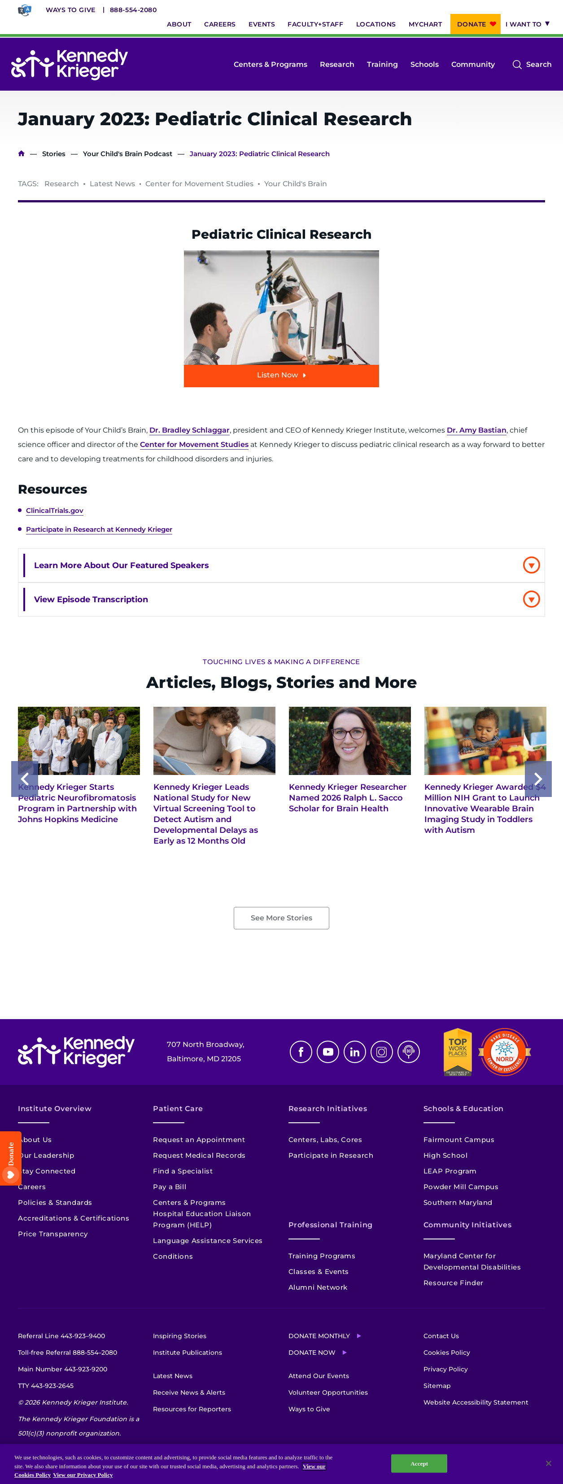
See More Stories (281, 918)
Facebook (301, 1052)
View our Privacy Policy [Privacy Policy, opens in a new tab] (83, 1474)
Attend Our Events (318, 1376)
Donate (471, 24)
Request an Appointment (199, 1139)
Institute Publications (187, 1352)
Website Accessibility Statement (475, 1402)
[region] (281, 1464)
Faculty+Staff (315, 24)
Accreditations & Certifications (74, 1218)
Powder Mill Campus (461, 1186)
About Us (35, 1139)
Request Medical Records (199, 1155)
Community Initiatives (467, 1225)
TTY (46, 1386)
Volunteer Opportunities (328, 1392)
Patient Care (178, 1108)
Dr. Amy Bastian (476, 430)
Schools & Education (463, 1108)
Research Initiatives (327, 1108)
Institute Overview (55, 1108)
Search (539, 64)
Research (337, 64)
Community (473, 64)
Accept (419, 1463)
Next (538, 779)
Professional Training (330, 1225)
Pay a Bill (169, 1186)
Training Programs (322, 1256)
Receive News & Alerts (189, 1392)
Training (382, 64)
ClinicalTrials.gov (54, 510)
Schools (424, 64)
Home (21, 153)
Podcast (408, 1052)
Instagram (382, 1052)
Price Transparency (53, 1234)
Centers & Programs (270, 64)
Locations (376, 24)
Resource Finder (453, 1282)
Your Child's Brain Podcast (127, 153)
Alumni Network (318, 1287)
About (179, 24)
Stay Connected (46, 1171)
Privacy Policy (445, 1369)
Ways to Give (71, 10)
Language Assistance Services (208, 1240)
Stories (53, 153)
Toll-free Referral (67, 1352)
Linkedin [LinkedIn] (355, 1052)
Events (262, 24)
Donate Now (312, 1352)
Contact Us (441, 1336)
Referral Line (61, 1336)
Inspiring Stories (179, 1336)
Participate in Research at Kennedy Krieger (99, 529)
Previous (24, 779)
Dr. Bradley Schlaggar (189, 430)
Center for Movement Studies (194, 444)
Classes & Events (318, 1271)
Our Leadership (46, 1155)
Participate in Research (331, 1155)
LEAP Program (450, 1171)
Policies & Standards (55, 1202)
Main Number (62, 1369)
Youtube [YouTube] (328, 1052)
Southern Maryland (458, 1202)
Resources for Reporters (192, 1409)
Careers (220, 24)
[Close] (549, 1463)
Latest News (172, 1376)
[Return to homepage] (69, 64)
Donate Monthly (319, 1336)
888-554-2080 (133, 10)
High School (445, 1155)
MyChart (425, 24)
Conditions (173, 1256)
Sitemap (437, 1386)
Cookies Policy (446, 1352)
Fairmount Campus (459, 1139)
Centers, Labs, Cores (325, 1139)
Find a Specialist (183, 1171)
